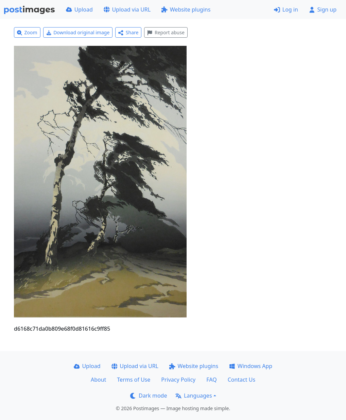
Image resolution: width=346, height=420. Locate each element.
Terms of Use (133, 379)
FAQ (211, 379)
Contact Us (241, 379)
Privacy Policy (178, 379)
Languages (193, 395)
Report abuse (165, 32)
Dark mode (148, 395)
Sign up (322, 9)
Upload (79, 9)
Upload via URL (127, 9)
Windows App (250, 366)
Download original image (78, 32)
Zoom (27, 32)
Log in (286, 9)
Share (128, 32)
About (98, 379)
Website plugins (185, 9)
